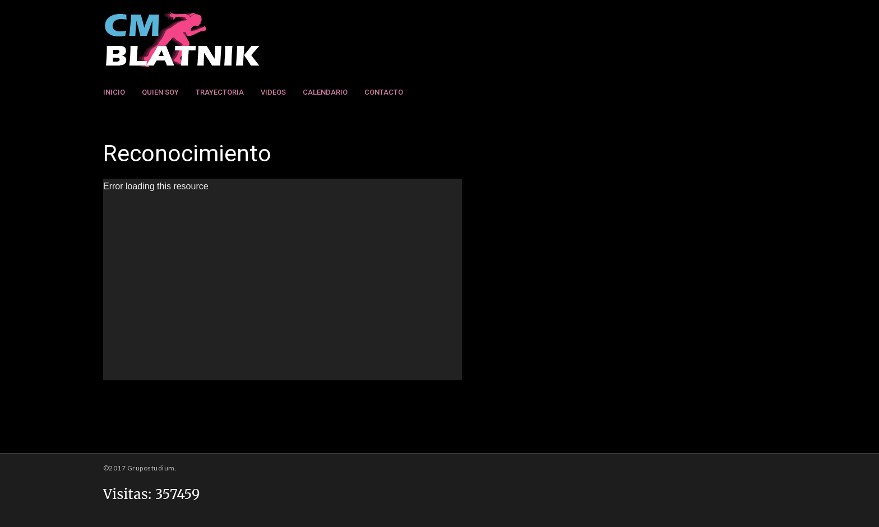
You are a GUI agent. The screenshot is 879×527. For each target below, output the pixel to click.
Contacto (383, 92)
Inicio (114, 92)
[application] (282, 279)
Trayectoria (220, 92)
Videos (273, 92)
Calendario (325, 92)
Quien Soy (160, 92)
